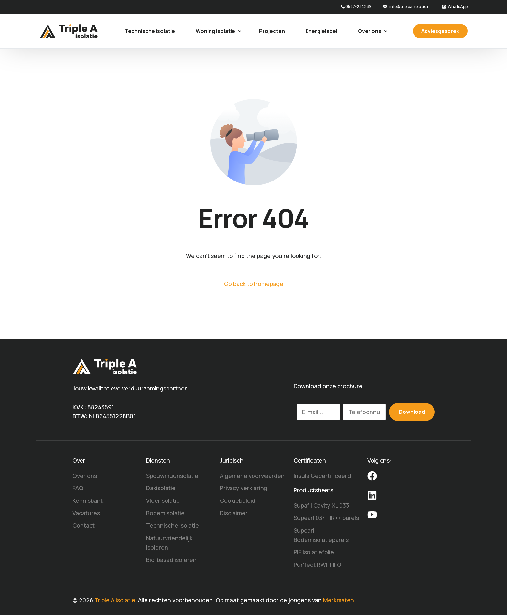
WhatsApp (458, 7)
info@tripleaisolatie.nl (410, 7)
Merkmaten (339, 600)
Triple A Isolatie (114, 600)
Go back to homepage (253, 284)
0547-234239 (358, 7)
